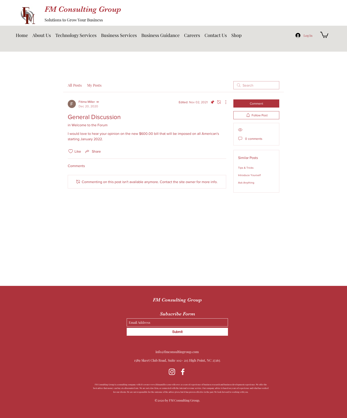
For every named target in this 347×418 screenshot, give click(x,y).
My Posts (94, 85)
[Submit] (177, 332)
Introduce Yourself (249, 175)
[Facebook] (182, 371)
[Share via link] (93, 151)
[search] (256, 85)
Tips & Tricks (246, 167)
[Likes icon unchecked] (71, 151)
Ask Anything (246, 182)
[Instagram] (172, 371)
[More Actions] (223, 102)
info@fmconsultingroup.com (177, 351)
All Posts (75, 85)
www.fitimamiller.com (160, 384)
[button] (76, 35)
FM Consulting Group (83, 9)
